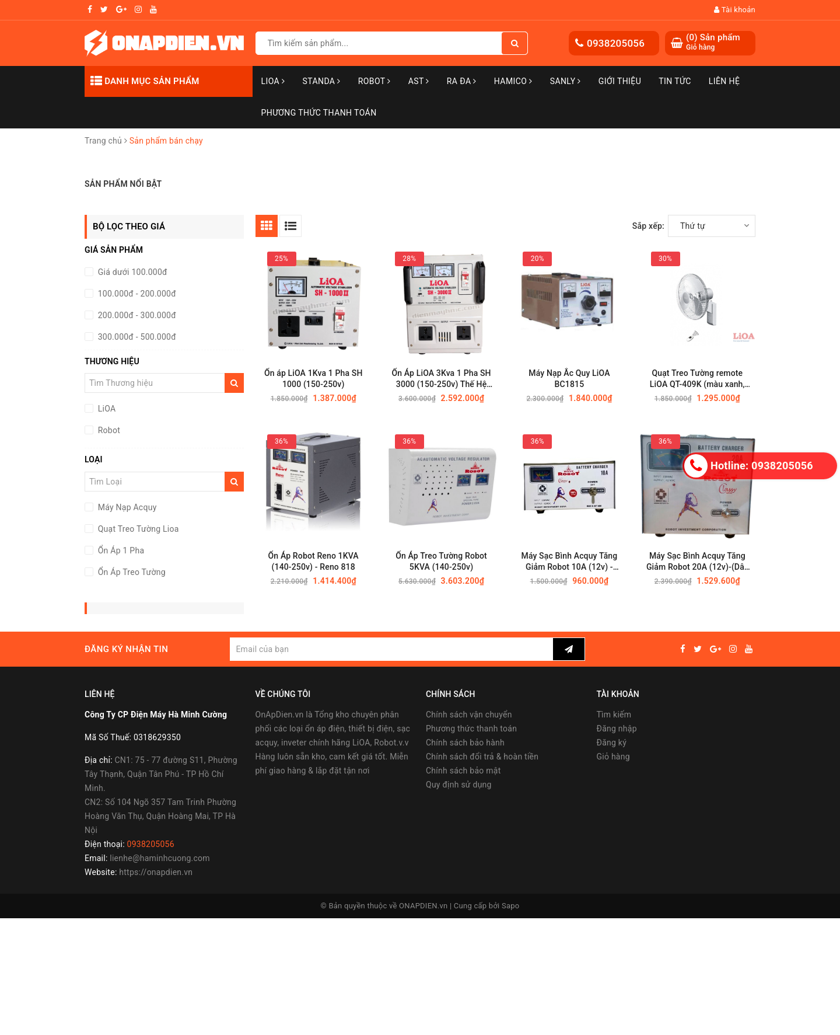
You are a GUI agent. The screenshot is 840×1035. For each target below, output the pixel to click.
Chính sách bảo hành (465, 742)
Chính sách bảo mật (463, 770)
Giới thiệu (619, 81)
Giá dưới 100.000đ (131, 272)
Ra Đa (462, 81)
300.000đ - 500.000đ (136, 336)
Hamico (513, 81)
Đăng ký (612, 742)
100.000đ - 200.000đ (136, 293)
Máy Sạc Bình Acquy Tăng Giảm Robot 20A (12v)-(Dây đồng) (697, 562)
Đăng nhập (617, 728)
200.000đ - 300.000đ (136, 315)
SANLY (565, 81)
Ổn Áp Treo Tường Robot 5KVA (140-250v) (441, 561)
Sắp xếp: (648, 226)
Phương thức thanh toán (471, 728)
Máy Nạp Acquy (126, 507)
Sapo (511, 905)
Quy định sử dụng (459, 784)
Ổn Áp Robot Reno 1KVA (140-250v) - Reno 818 (313, 561)
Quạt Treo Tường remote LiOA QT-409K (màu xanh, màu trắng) (697, 379)
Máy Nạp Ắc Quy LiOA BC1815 (569, 378)
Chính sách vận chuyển (469, 714)
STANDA (321, 81)
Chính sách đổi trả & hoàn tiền (482, 756)
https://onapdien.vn (155, 872)
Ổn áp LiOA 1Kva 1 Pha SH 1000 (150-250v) (313, 378)
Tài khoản (734, 9)
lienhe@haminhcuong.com (160, 858)
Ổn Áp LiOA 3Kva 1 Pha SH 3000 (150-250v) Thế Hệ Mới (441, 379)
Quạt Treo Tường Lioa (137, 529)
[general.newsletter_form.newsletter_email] (391, 649)
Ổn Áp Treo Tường (131, 572)
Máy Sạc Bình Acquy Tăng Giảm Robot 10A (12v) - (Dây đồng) (570, 562)
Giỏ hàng (613, 756)
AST (418, 81)
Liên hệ (724, 81)
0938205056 (616, 43)
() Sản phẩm (713, 42)
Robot (374, 81)
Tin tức (675, 81)
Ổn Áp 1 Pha (120, 550)
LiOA (273, 81)
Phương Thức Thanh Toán (319, 112)
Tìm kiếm (614, 714)
